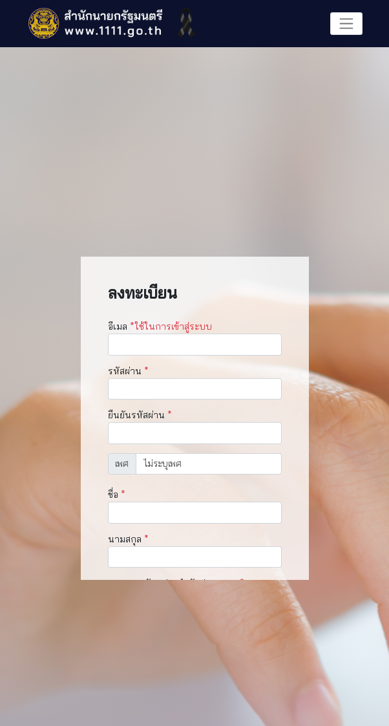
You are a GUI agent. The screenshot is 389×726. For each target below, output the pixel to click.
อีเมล (160, 326)
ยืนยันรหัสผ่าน (140, 415)
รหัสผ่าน (128, 371)
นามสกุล (128, 539)
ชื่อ (116, 494)
